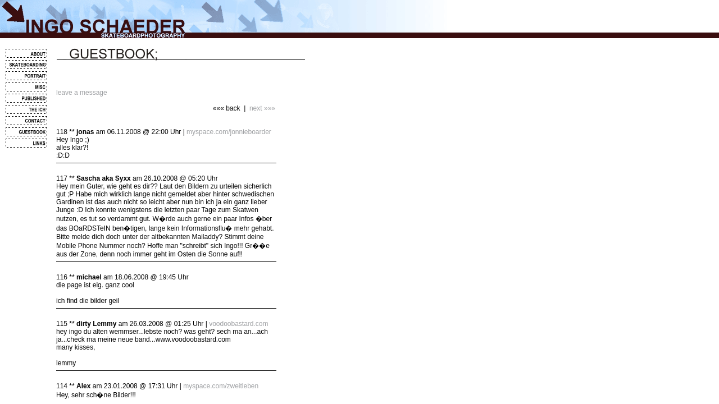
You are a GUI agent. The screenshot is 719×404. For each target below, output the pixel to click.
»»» (269, 108)
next (255, 108)
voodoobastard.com (238, 324)
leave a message (81, 93)
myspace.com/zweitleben (220, 386)
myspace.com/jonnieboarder (228, 132)
